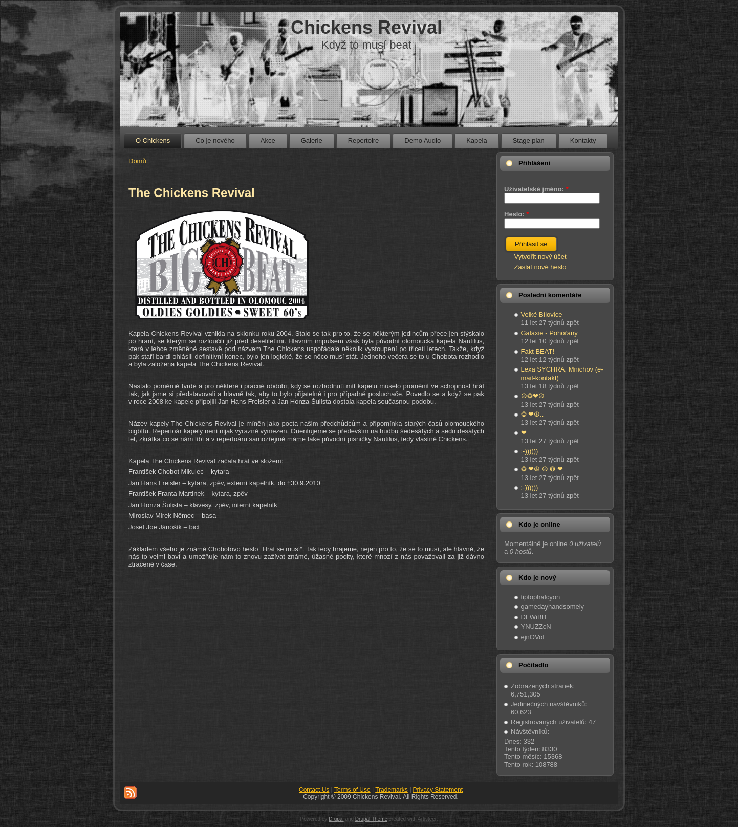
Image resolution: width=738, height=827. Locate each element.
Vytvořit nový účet (540, 256)
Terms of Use (352, 789)
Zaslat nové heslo (540, 267)
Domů (137, 161)
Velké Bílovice (541, 314)
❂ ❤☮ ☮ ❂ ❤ (542, 469)
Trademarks (391, 789)
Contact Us (314, 789)
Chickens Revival (366, 27)
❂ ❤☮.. (532, 414)
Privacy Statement (438, 789)
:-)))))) (529, 451)
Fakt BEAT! (538, 351)
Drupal (336, 819)
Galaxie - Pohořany (549, 333)
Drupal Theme (371, 819)
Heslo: (516, 214)
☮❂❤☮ (533, 396)
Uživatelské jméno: (536, 189)
